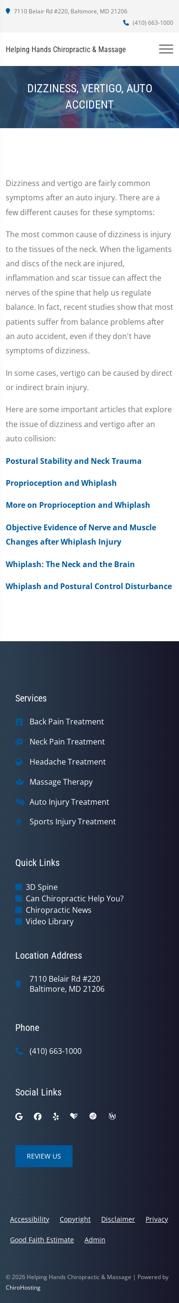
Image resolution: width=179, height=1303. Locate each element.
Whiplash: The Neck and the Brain (70, 564)
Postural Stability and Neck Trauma (74, 461)
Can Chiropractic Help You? (75, 898)
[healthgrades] (74, 1116)
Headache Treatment (68, 762)
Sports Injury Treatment (73, 822)
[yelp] (56, 1116)
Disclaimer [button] (118, 1219)
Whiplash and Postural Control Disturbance (89, 586)
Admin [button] (94, 1239)
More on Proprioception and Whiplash (78, 505)
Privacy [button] (157, 1219)
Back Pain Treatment (67, 722)
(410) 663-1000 (148, 23)
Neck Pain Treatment (67, 742)
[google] (18, 1116)
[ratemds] (93, 1116)
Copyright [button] (75, 1219)
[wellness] (112, 1116)
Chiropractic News (59, 910)
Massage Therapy (61, 782)
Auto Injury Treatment (69, 802)
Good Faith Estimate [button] (42, 1239)
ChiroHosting (23, 1287)
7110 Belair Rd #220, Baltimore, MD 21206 (66, 11)
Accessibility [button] (29, 1219)
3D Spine (42, 887)
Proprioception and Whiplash (61, 483)
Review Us (44, 1156)
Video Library (50, 921)
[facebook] (38, 1116)
